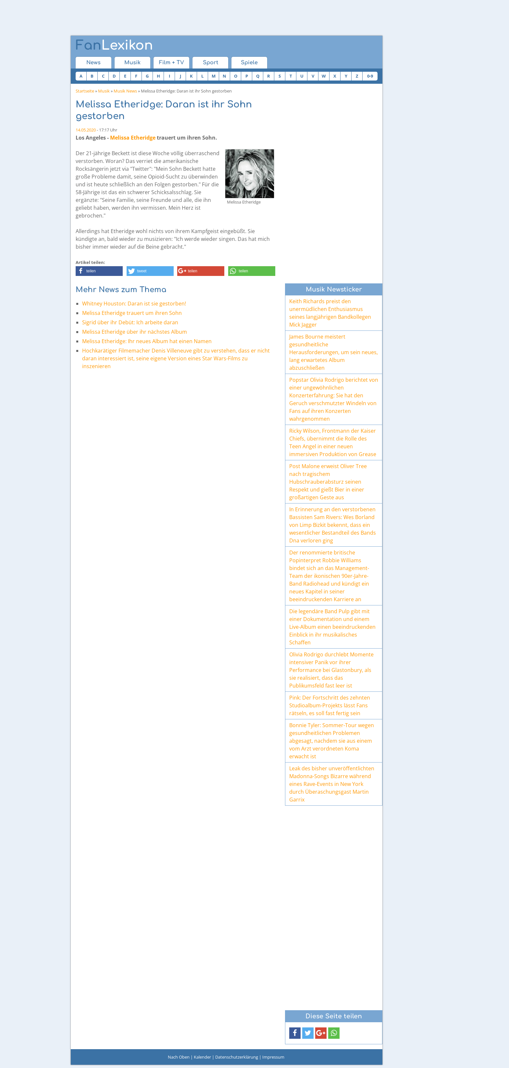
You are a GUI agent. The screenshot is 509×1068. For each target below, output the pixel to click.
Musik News (125, 91)
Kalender (202, 1057)
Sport (210, 63)
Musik (132, 63)
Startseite (85, 91)
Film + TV (171, 63)
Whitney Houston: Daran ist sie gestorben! (134, 303)
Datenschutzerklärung (236, 1057)
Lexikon (114, 45)
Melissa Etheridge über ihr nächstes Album (134, 331)
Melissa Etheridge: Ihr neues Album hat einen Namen (147, 341)
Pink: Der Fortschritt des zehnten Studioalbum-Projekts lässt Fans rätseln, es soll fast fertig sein (329, 705)
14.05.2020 (86, 130)
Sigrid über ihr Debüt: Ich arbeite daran (130, 322)
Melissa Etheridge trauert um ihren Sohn (132, 313)
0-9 (370, 76)
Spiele (249, 63)
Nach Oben (179, 1057)
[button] (99, 271)
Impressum (273, 1057)
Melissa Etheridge (132, 137)
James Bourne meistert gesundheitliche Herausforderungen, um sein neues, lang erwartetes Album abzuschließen (333, 352)
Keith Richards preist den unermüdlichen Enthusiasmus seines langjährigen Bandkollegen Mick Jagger (330, 313)
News (93, 63)
